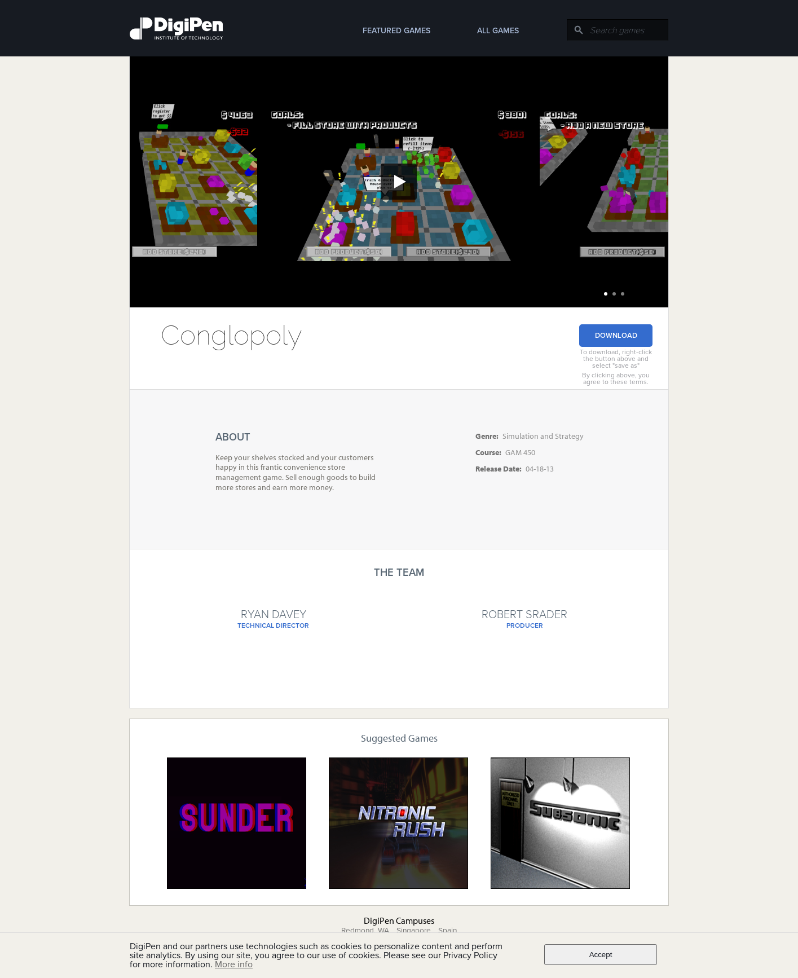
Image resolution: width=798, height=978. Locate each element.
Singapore (413, 930)
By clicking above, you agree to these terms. (616, 378)
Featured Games (396, 31)
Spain (447, 930)
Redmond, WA (365, 930)
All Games (498, 31)
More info (234, 964)
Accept (600, 954)
